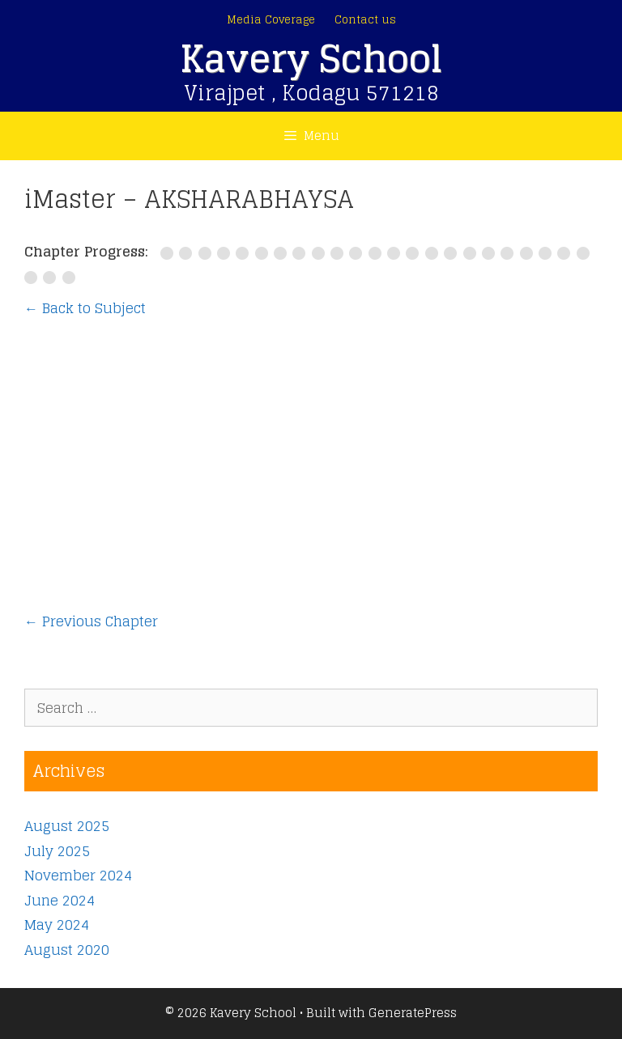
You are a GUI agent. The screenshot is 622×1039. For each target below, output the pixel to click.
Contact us (365, 20)
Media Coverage (271, 20)
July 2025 (57, 850)
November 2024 (78, 875)
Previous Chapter (91, 621)
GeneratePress (413, 1013)
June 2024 (59, 900)
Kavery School (311, 58)
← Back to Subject (85, 307)
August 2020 (66, 949)
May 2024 (56, 924)
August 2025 (66, 825)
